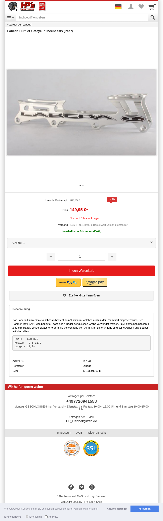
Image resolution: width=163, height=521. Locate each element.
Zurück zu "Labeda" (20, 24)
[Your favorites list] (141, 6)
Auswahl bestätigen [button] (117, 509)
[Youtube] (92, 487)
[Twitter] (81, 487)
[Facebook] (71, 487)
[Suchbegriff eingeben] (82, 17)
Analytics (53, 516)
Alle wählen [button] (145, 509)
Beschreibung (21, 309)
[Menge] (81, 256)
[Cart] (152, 6)
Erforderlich (35, 516)
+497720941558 (81, 401)
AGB (79, 432)
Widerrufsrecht (97, 432)
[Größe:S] (81, 243)
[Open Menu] (10, 17)
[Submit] (153, 17)
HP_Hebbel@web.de (81, 421)
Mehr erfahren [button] (90, 508)
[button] (68, 282)
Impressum (64, 432)
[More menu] (130, 6)
